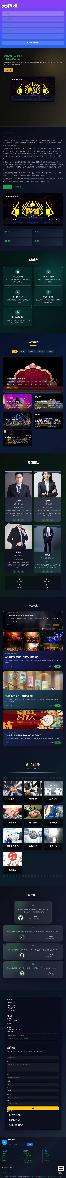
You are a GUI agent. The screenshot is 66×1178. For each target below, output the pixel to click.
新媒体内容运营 (27, 1155)
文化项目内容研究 (27, 1160)
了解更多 (8, 70)
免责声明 (59, 1176)
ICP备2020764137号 (30, 1176)
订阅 (30, 1144)
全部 (15, 351)
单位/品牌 (9, 1081)
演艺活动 (23, 351)
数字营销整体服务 (27, 1157)
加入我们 (47, 1160)
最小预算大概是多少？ (16, 1115)
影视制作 (32, 351)
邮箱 (8, 1100)
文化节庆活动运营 (27, 1158)
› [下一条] (61, 943)
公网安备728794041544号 (41, 1176)
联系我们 (4, 1153)
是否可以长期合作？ (15, 1120)
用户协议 (54, 1176)
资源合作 (47, 1153)
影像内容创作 (26, 1153)
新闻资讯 (4, 1160)
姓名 (8, 1054)
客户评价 (4, 1157)
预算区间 (9, 1094)
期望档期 (9, 1074)
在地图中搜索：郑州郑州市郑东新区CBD (18, 1038)
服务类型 (9, 1087)
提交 (33, 1108)
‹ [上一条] (4, 943)
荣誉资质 (47, 1157)
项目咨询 (47, 1155)
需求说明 (9, 1061)
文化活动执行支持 (27, 1162)
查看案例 (18, 187)
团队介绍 (4, 1155)
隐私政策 (50, 1176)
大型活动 (41, 351)
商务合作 (47, 1158)
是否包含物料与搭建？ (16, 1125)
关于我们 (4, 1158)
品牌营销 (50, 351)
